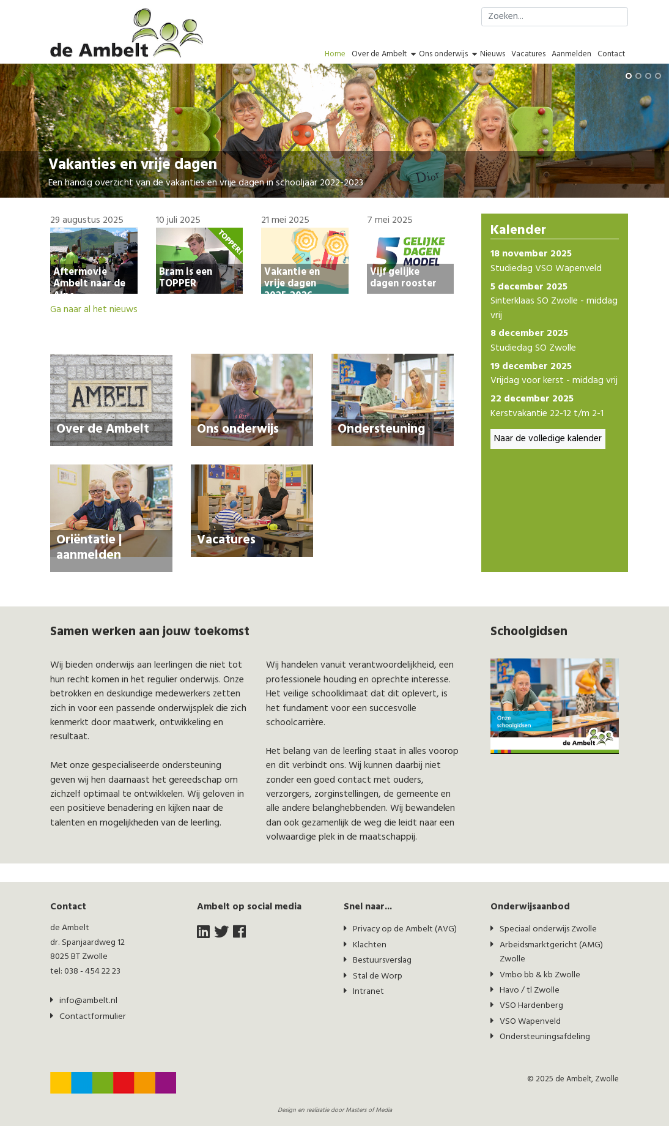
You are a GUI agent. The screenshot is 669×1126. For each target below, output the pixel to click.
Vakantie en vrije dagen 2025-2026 (292, 283)
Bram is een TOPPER (185, 277)
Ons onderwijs (443, 54)
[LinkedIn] (203, 933)
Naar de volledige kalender (548, 439)
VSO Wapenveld (530, 1022)
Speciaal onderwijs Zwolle (548, 929)
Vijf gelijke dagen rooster (403, 277)
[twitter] (221, 933)
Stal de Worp (377, 976)
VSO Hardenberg (531, 1006)
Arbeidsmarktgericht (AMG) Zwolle (551, 952)
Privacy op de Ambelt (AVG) (405, 929)
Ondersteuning (381, 429)
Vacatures (528, 54)
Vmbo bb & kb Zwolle (540, 975)
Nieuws (492, 54)
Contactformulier (92, 1017)
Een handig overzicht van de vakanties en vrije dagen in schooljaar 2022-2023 (205, 183)
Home (335, 54)
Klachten (369, 945)
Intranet (368, 992)
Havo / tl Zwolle (530, 990)
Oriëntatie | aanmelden (89, 547)
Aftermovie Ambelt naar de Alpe (89, 283)
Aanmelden (571, 54)
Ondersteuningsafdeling (545, 1037)
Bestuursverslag (382, 960)
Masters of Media (369, 1110)
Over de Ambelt (379, 54)
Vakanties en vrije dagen (132, 165)
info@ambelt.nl (88, 1001)
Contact (611, 54)
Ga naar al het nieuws (94, 310)
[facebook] (239, 933)
